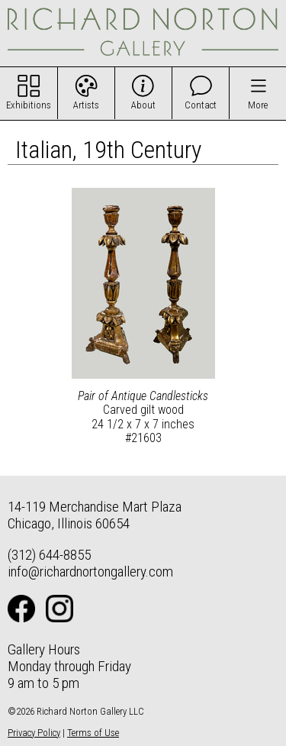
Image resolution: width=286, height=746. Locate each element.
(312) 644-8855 (49, 555)
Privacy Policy (34, 732)
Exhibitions (28, 105)
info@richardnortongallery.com (90, 571)
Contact (201, 105)
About (143, 105)
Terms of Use (93, 732)
